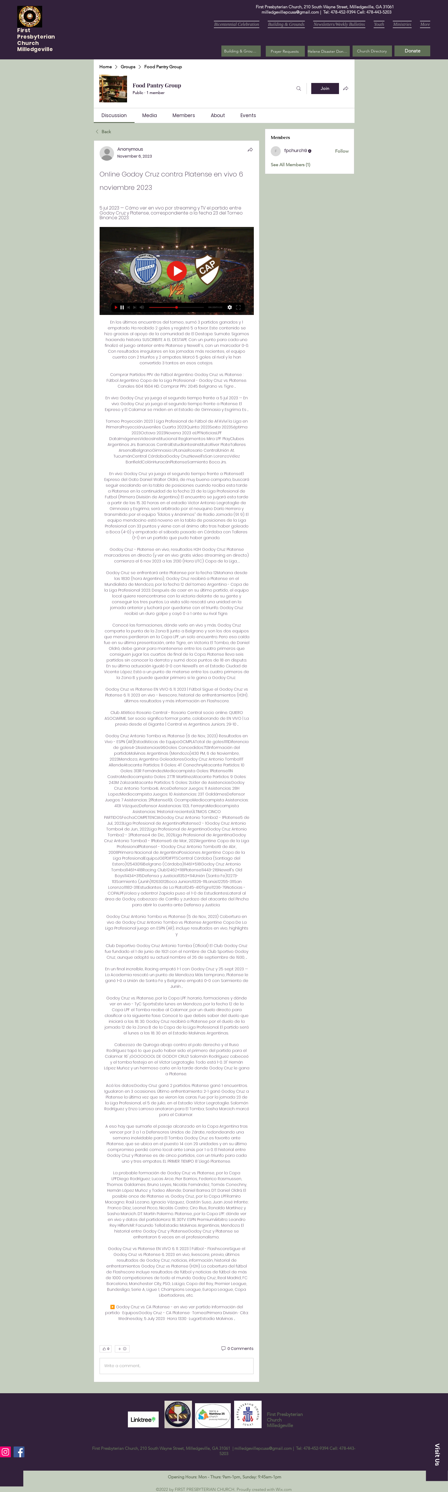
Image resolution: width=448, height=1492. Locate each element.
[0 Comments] (237, 1349)
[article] (177, 761)
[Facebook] (19, 1451)
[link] (114, 115)
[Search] (298, 88)
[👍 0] (106, 1348)
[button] (285, 51)
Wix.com (284, 1489)
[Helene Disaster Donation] (329, 51)
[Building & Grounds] (241, 51)
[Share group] (345, 88)
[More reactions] (122, 1348)
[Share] (250, 149)
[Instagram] (5, 1451)
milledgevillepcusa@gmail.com (290, 12)
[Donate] (412, 51)
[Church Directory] (372, 51)
